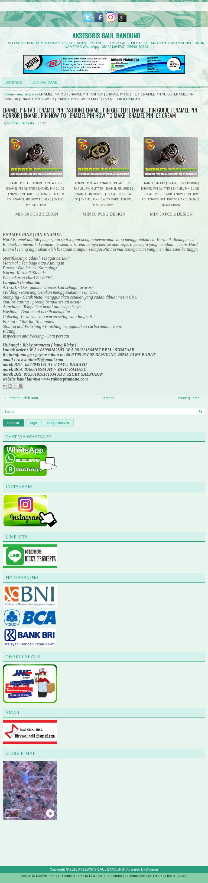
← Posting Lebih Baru (21, 398)
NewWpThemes (47, 876)
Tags (33, 423)
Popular (13, 423)
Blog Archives (58, 423)
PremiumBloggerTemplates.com (128, 876)
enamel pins (26, 94)
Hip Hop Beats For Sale (171, 876)
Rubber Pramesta (20, 123)
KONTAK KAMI (44, 82)
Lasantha (95, 876)
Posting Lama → (191, 398)
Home (9, 94)
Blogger (152, 869)
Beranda (13, 82)
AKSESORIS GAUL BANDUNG (106, 35)
